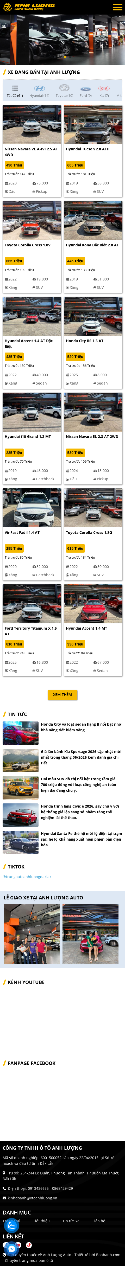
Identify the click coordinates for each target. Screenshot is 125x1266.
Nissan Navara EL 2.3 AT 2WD (92, 436)
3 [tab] (65, 57)
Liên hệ (98, 1220)
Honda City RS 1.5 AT (84, 340)
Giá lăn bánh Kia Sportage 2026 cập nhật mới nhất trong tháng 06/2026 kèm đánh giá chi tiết (81, 757)
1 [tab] (54, 57)
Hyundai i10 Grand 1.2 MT (28, 436)
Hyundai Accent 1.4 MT (86, 628)
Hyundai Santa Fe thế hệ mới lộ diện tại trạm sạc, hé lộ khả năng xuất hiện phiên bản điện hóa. (81, 839)
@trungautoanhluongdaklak (27, 876)
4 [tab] (70, 57)
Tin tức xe (71, 1220)
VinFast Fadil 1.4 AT (22, 532)
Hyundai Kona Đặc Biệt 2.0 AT (92, 244)
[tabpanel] (62, 32)
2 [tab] (60, 57)
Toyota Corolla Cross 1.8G (89, 532)
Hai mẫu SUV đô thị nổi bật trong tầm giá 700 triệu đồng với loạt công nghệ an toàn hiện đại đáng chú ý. (78, 784)
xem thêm (62, 694)
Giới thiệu (41, 1220)
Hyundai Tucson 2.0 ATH (88, 148)
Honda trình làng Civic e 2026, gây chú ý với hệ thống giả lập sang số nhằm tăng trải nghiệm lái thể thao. (80, 812)
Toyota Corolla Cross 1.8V (28, 244)
